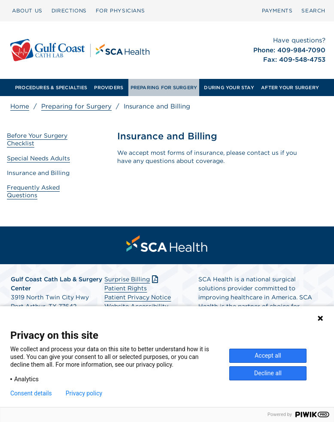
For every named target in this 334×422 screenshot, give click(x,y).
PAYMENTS (277, 10)
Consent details (31, 393)
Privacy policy (84, 393)
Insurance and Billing (38, 172)
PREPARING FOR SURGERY (164, 87)
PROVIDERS (108, 87)
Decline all (268, 373)
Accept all (268, 355)
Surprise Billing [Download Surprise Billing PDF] (132, 279)
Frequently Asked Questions (33, 191)
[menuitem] (27, 10)
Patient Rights (125, 288)
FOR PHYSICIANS (120, 10)
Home (19, 106)
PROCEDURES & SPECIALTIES (51, 87)
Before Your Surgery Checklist (37, 139)
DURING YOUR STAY (229, 87)
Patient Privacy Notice (137, 297)
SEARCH (313, 10)
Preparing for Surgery (76, 106)
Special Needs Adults (38, 158)
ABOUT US (27, 10)
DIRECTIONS (69, 10)
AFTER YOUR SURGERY (290, 87)
